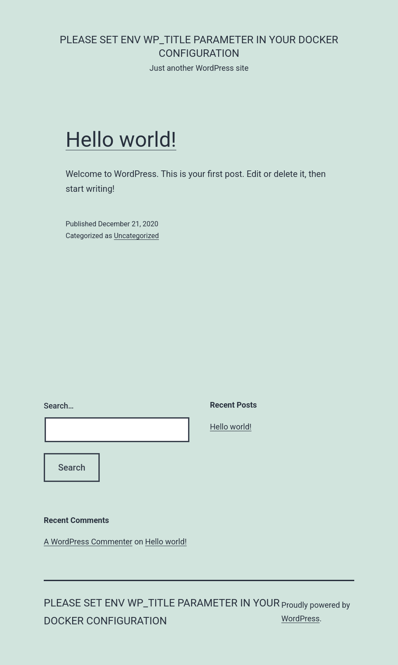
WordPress (300, 618)
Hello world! (121, 139)
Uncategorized (136, 236)
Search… (59, 405)
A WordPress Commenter (88, 541)
